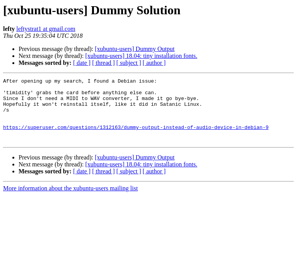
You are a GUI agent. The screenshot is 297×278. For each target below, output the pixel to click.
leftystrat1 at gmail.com (45, 28)
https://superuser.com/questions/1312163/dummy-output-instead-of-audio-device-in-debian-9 (135, 137)
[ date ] (81, 62)
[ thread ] (103, 62)
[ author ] (154, 62)
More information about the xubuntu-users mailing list (70, 201)
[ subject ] (128, 62)
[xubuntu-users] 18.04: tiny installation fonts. (141, 56)
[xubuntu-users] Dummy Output (134, 49)
